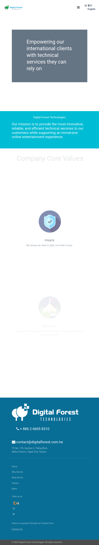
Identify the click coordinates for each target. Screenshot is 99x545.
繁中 (90, 5)
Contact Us (17, 529)
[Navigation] (78, 7)
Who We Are (17, 472)
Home (14, 466)
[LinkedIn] (16, 514)
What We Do (17, 477)
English (91, 9)
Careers (15, 483)
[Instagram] (16, 508)
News (14, 489)
